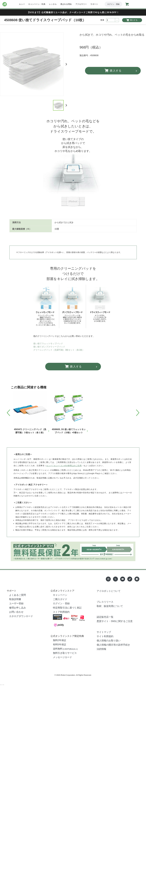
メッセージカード (62, 657)
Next (66, 64)
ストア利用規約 (61, 612)
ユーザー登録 (16, 603)
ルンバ (22, 4)
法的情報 (101, 649)
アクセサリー (81, 4)
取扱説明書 (15, 599)
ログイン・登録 (113, 4)
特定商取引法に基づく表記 (67, 607)
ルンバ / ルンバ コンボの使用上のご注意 (63, 466)
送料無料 (65, 648)
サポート (94, 4)
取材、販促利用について (110, 606)
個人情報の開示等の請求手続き (113, 644)
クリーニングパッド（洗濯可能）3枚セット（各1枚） (58, 350)
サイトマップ (104, 632)
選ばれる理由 (66, 4)
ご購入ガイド (60, 599)
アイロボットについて (109, 591)
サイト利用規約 (105, 636)
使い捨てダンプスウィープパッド (49, 347)
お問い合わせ (16, 612)
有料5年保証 (59, 644)
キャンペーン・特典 (36, 4)
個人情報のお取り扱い (109, 640)
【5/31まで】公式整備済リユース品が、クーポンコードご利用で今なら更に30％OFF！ (73, 12)
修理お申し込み (17, 607)
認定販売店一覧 (105, 617)
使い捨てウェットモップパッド (48, 343)
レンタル (53, 4)
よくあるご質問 (17, 595)
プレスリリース (105, 602)
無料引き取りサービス (65, 653)
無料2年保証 (59, 640)
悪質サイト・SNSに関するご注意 (115, 621)
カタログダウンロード (21, 616)
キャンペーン (60, 595)
